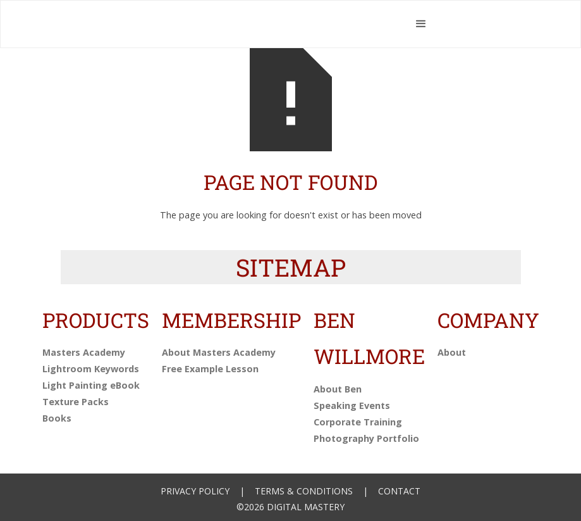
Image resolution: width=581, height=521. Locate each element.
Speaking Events (352, 405)
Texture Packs (75, 402)
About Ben (338, 389)
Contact (399, 491)
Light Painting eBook (91, 385)
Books (56, 418)
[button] (421, 24)
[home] (235, 24)
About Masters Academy (219, 352)
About (451, 352)
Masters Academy (83, 352)
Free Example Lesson (210, 369)
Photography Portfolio (366, 438)
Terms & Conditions (304, 491)
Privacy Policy (195, 491)
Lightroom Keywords (90, 369)
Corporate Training (358, 422)
